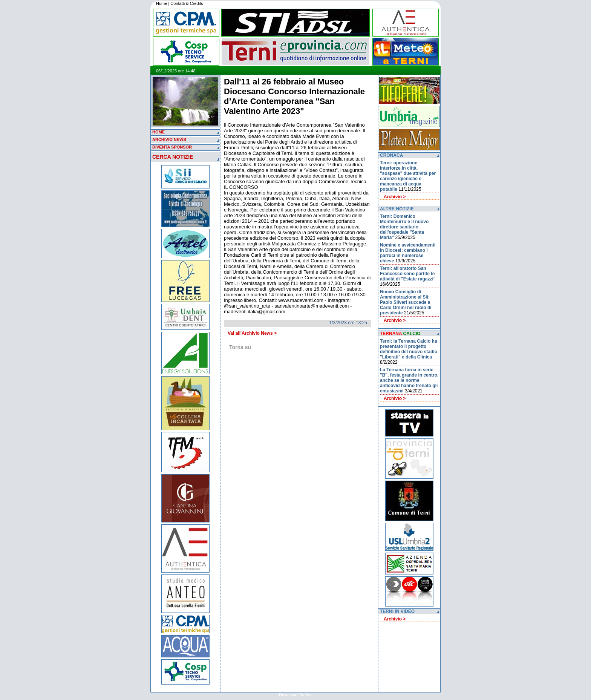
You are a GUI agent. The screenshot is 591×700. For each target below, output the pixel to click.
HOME (158, 132)
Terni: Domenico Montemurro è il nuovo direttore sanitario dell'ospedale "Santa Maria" (404, 227)
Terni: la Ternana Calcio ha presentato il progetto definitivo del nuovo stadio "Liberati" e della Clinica (408, 349)
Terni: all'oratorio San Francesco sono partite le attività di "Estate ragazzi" (407, 274)
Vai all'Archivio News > (252, 333)
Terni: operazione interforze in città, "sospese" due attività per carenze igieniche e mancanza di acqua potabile (408, 176)
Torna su (240, 347)
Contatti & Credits (186, 3)
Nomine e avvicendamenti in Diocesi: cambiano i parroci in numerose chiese (407, 252)
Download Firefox (295, 694)
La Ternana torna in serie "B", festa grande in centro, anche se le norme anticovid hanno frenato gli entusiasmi (409, 380)
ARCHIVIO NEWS (169, 139)
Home (161, 3)
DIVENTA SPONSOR (172, 147)
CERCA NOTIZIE (172, 157)
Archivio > (395, 196)
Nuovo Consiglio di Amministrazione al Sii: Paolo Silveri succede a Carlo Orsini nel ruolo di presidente (406, 302)
